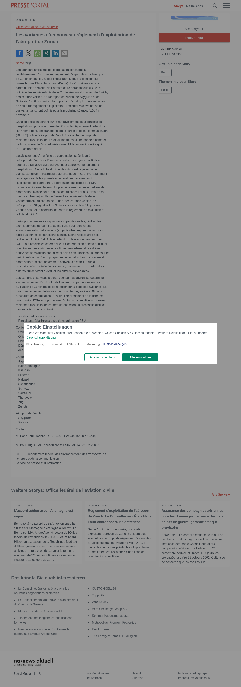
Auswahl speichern (102, 357)
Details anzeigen (115, 344)
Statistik (74, 344)
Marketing (93, 344)
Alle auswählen (140, 357)
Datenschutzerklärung (41, 337)
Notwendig (37, 344)
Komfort (57, 344)
